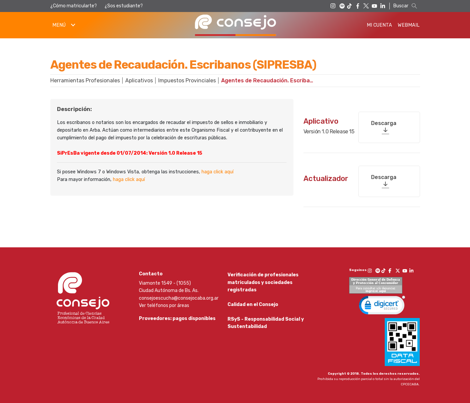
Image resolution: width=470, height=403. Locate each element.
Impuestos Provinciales (187, 80)
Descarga (383, 120)
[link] (382, 303)
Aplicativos (139, 80)
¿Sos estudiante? (124, 6)
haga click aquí (218, 172)
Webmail (409, 25)
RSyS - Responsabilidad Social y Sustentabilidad (266, 323)
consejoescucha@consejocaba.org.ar (179, 295)
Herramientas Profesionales (85, 80)
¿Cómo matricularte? (73, 6)
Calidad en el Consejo (253, 303)
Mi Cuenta (379, 25)
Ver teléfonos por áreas (164, 302)
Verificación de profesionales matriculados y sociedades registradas (263, 279)
